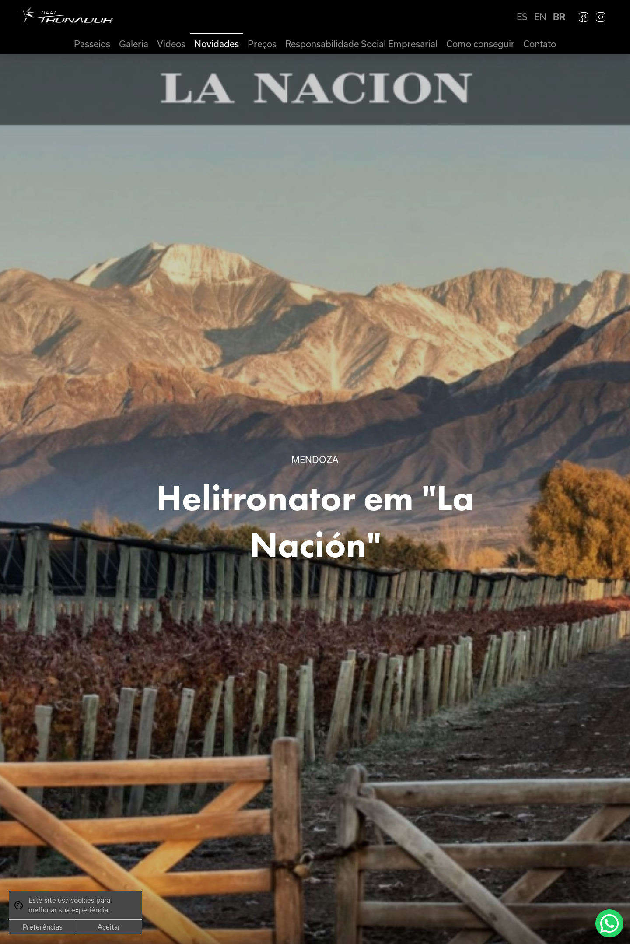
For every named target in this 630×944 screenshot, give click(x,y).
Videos (171, 44)
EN (540, 16)
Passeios (92, 44)
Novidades (216, 44)
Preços (262, 44)
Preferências (42, 927)
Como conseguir (480, 44)
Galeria (133, 44)
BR (559, 16)
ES (522, 16)
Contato (539, 44)
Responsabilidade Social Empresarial (361, 44)
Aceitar (109, 927)
